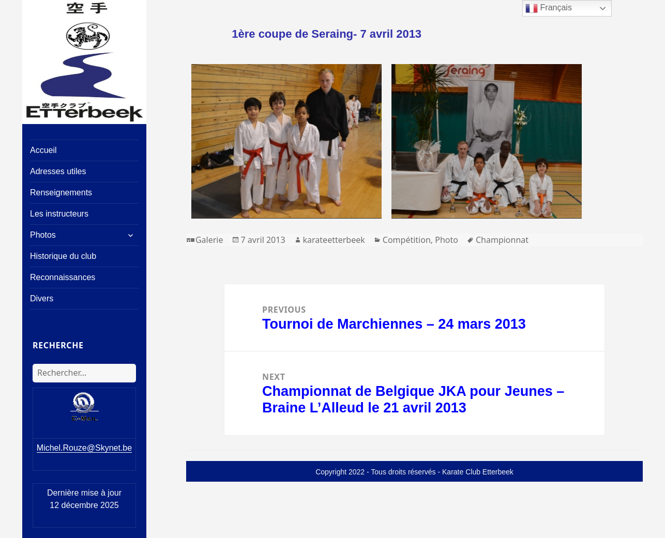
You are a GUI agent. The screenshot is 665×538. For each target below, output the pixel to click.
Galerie (209, 239)
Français (548, 8)
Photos (43, 234)
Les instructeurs (59, 213)
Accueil (43, 150)
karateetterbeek (334, 239)
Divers (41, 298)
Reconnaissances (62, 277)
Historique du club (63, 256)
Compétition (407, 239)
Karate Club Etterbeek (477, 472)
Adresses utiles (58, 171)
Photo (446, 239)
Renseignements (61, 192)
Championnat (502, 239)
